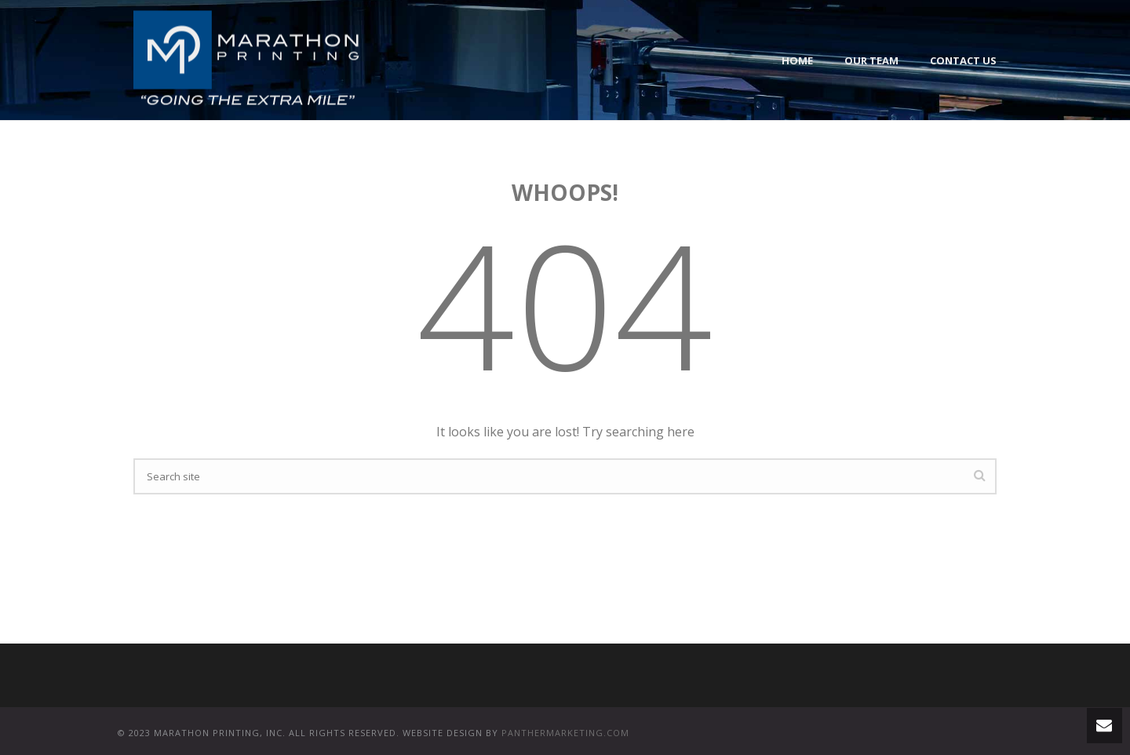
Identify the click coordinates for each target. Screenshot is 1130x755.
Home (797, 60)
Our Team (871, 60)
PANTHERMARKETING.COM (565, 733)
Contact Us (963, 60)
